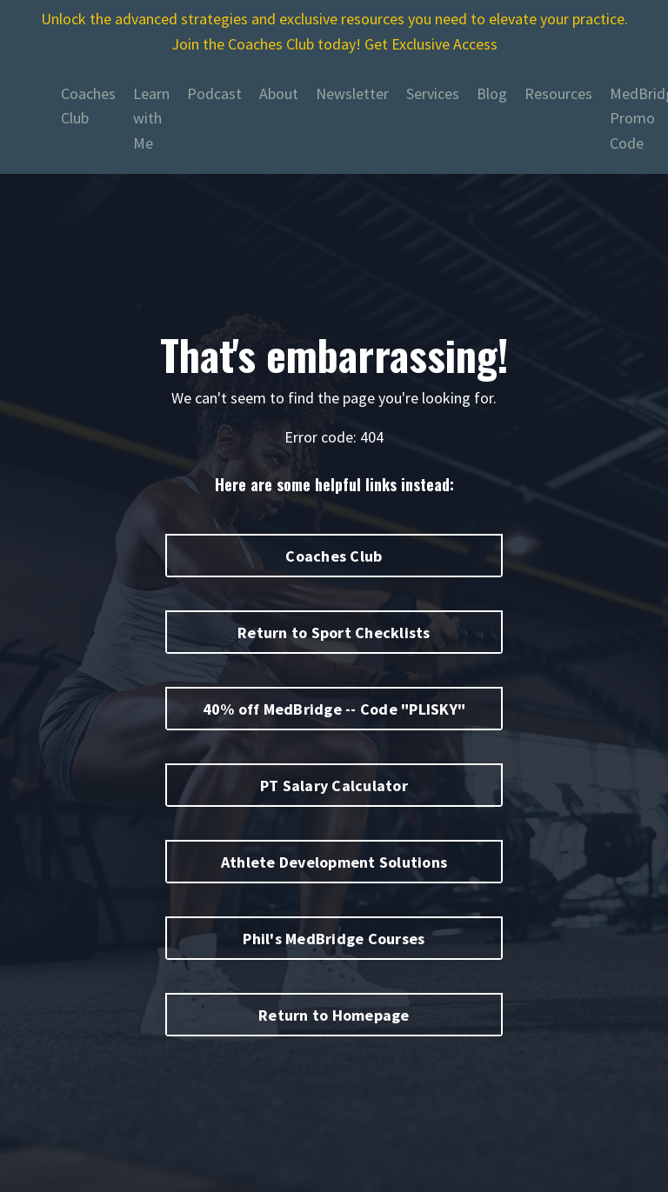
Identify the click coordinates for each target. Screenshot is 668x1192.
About (278, 93)
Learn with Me (151, 118)
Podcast (214, 93)
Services (432, 93)
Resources (558, 93)
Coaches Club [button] (333, 556)
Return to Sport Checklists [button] (334, 633)
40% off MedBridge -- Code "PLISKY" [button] (334, 709)
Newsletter (352, 93)
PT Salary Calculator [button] (334, 786)
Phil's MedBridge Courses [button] (333, 939)
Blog (492, 93)
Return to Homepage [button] (334, 1015)
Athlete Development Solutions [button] (334, 862)
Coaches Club (88, 106)
